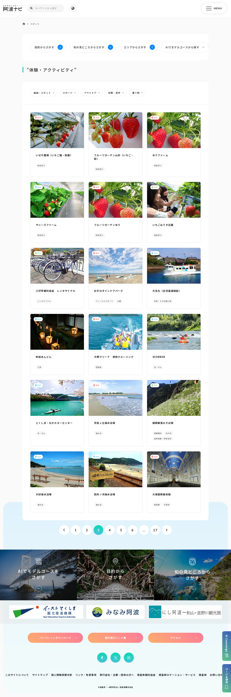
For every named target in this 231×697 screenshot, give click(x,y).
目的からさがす (115, 575)
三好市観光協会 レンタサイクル (55, 290)
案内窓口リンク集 (115, 637)
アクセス (175, 637)
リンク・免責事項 (86, 674)
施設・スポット (45, 93)
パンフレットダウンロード (55, 637)
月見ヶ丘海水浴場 (104, 423)
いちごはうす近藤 (163, 225)
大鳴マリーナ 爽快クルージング (114, 357)
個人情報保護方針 (61, 674)
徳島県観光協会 (146, 674)
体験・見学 (117, 93)
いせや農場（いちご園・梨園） (54, 155)
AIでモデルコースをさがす (38, 575)
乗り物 (138, 93)
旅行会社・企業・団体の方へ (117, 674)
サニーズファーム (46, 225)
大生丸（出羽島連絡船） (166, 290)
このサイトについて (17, 674)
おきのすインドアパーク (108, 290)
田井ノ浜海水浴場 (104, 494)
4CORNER (158, 357)
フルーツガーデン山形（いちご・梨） (114, 156)
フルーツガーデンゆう (107, 225)
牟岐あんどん (44, 357)
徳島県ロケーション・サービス (177, 674)
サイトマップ (40, 674)
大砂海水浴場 (44, 494)
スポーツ (70, 93)
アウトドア (93, 93)
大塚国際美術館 (161, 494)
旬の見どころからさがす (192, 575)
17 (155, 530)
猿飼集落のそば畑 (163, 423)
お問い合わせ (218, 674)
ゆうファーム (160, 155)
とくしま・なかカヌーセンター (54, 423)
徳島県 (203, 674)
